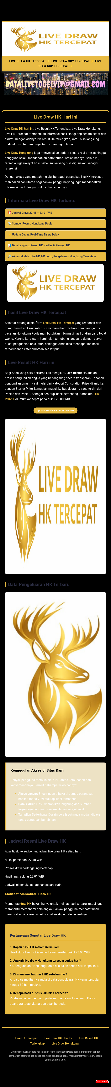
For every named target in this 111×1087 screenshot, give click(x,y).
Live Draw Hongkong (65, 1043)
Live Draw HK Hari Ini (58, 1038)
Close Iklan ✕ (102, 1081)
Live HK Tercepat (26, 1038)
